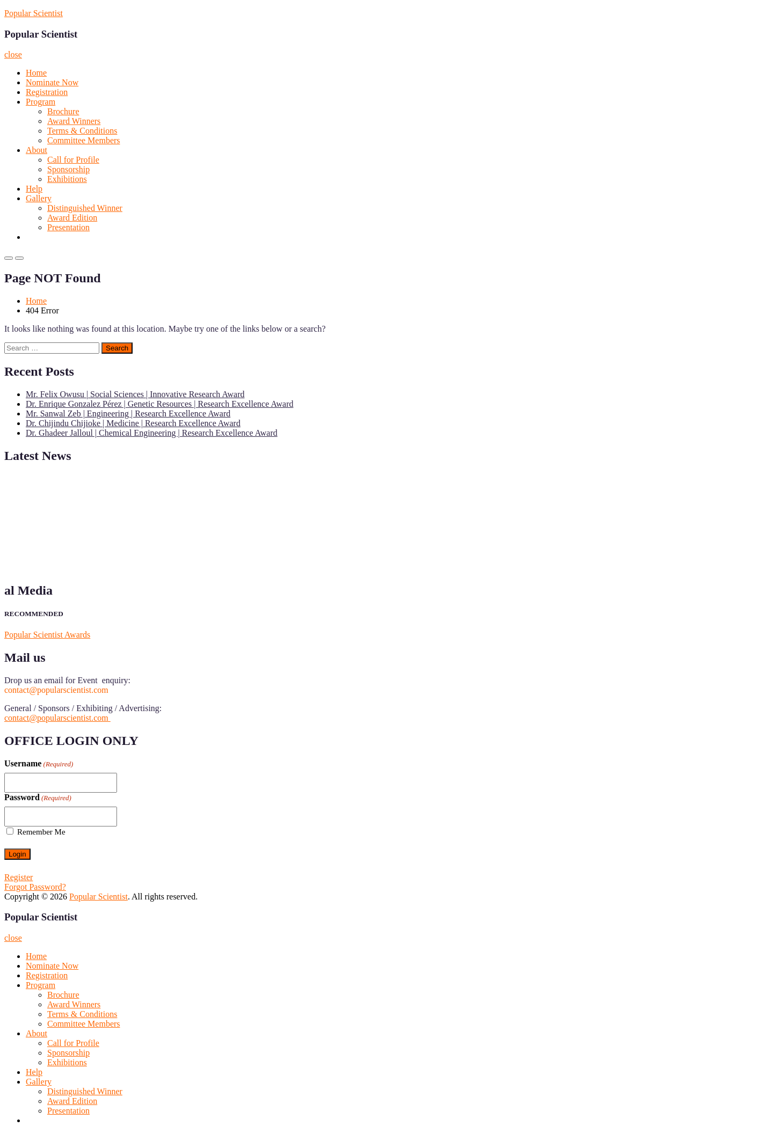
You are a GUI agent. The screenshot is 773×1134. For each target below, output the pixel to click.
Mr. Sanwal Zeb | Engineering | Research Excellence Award (128, 413)
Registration (47, 92)
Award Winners (73, 121)
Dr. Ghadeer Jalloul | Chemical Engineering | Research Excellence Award (152, 432)
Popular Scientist (33, 13)
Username (38, 764)
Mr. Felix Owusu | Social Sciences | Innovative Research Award (135, 394)
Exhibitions (67, 179)
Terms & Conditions (82, 130)
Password (37, 797)
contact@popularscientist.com (57, 717)
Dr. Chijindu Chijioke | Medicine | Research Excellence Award (133, 423)
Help (34, 188)
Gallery (39, 198)
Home (36, 72)
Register (18, 877)
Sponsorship (68, 169)
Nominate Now (52, 82)
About (36, 150)
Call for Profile (73, 159)
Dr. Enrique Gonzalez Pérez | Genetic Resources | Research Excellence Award (160, 403)
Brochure (63, 111)
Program (40, 101)
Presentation (68, 227)
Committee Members (83, 140)
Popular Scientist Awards (47, 634)
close (13, 54)
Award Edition (72, 217)
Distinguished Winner (84, 208)
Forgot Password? (35, 886)
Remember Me (41, 832)
